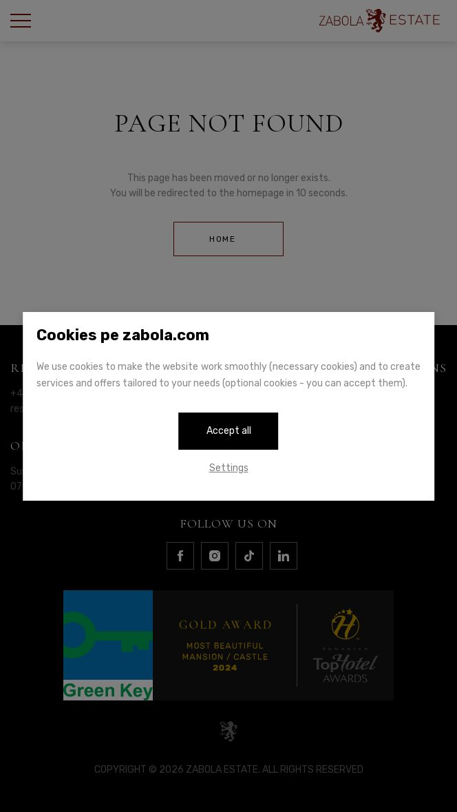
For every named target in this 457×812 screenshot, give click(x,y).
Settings (228, 468)
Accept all (228, 431)
